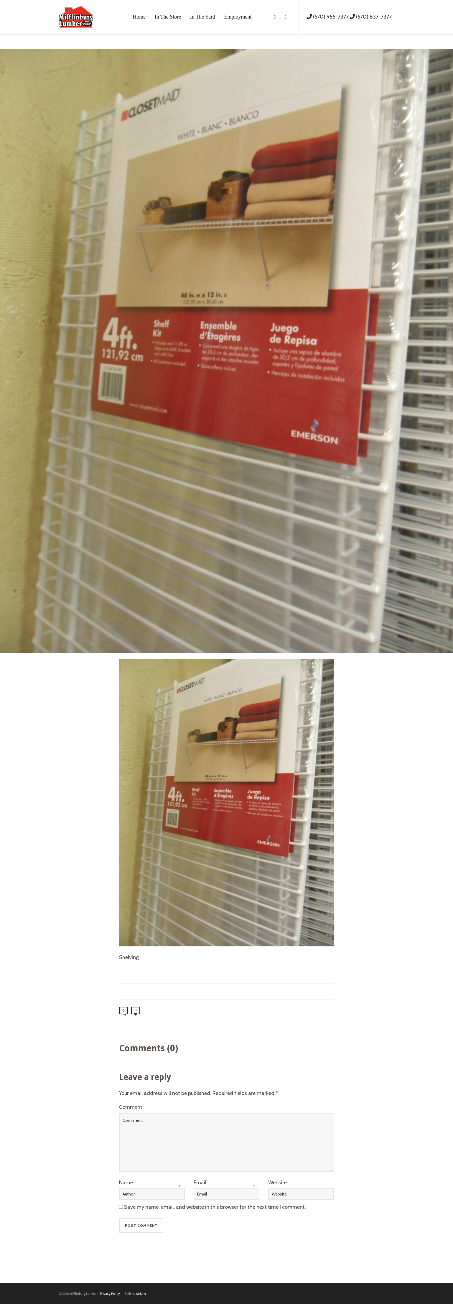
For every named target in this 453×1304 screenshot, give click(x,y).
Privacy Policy (110, 1294)
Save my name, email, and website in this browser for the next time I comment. (215, 1207)
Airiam (141, 1294)
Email (200, 1182)
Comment (130, 1107)
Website (277, 1182)
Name (126, 1182)
